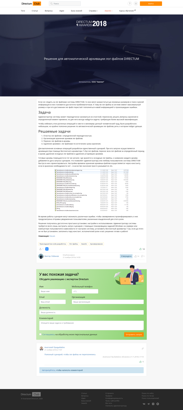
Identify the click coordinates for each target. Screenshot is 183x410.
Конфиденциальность (114, 398)
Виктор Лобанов (51, 256)
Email (41, 297)
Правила (108, 396)
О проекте (109, 393)
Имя (41, 286)
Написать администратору (116, 406)
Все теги (108, 403)
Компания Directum (30, 398)
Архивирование (96, 244)
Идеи (61, 11)
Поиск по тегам (148, 396)
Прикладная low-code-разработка (53, 244)
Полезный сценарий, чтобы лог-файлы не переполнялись (70, 354)
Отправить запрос (134, 334)
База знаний (76, 11)
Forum (52, 236)
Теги (23, 11)
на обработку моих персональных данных (69, 334)
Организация (78, 297)
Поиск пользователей (150, 398)
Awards (84, 244)
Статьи (35, 11)
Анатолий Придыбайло (54, 347)
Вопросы (49, 11)
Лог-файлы (73, 244)
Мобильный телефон (82, 286)
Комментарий (46, 318)
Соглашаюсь (48, 334)
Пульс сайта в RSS (112, 401)
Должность (44, 307)
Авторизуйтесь (48, 370)
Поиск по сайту (148, 393)
